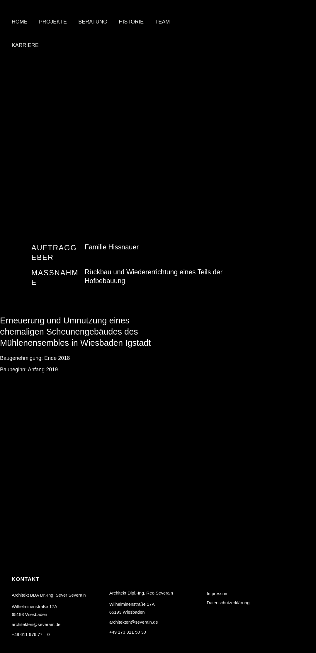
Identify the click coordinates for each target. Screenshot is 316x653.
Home (19, 22)
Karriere (24, 45)
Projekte (51, 22)
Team (158, 22)
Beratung (90, 22)
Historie (127, 22)
